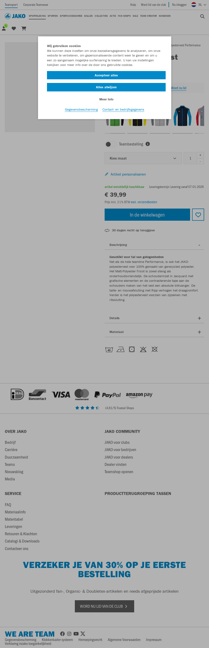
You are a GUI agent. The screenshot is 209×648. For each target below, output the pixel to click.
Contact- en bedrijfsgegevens (123, 109)
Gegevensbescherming (81, 109)
